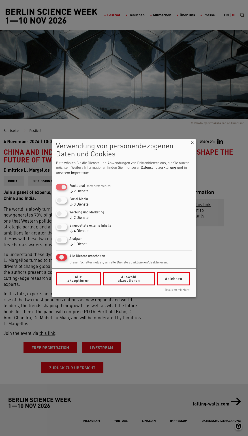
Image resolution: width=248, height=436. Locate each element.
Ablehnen (173, 278)
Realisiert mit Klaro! (177, 290)
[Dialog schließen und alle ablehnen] (192, 141)
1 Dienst (78, 244)
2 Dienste (78, 191)
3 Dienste (78, 204)
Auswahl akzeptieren (129, 278)
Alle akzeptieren (78, 278)
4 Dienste (78, 231)
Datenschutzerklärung (158, 168)
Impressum (80, 173)
